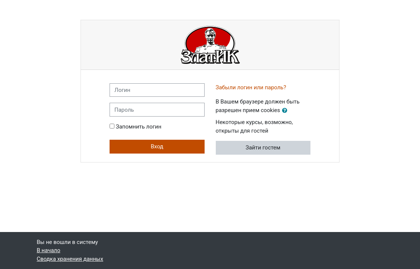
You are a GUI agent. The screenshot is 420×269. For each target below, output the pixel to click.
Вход (157, 146)
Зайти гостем (263, 147)
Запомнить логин (138, 126)
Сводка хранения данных (70, 259)
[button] (286, 110)
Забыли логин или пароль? (251, 87)
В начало (48, 250)
